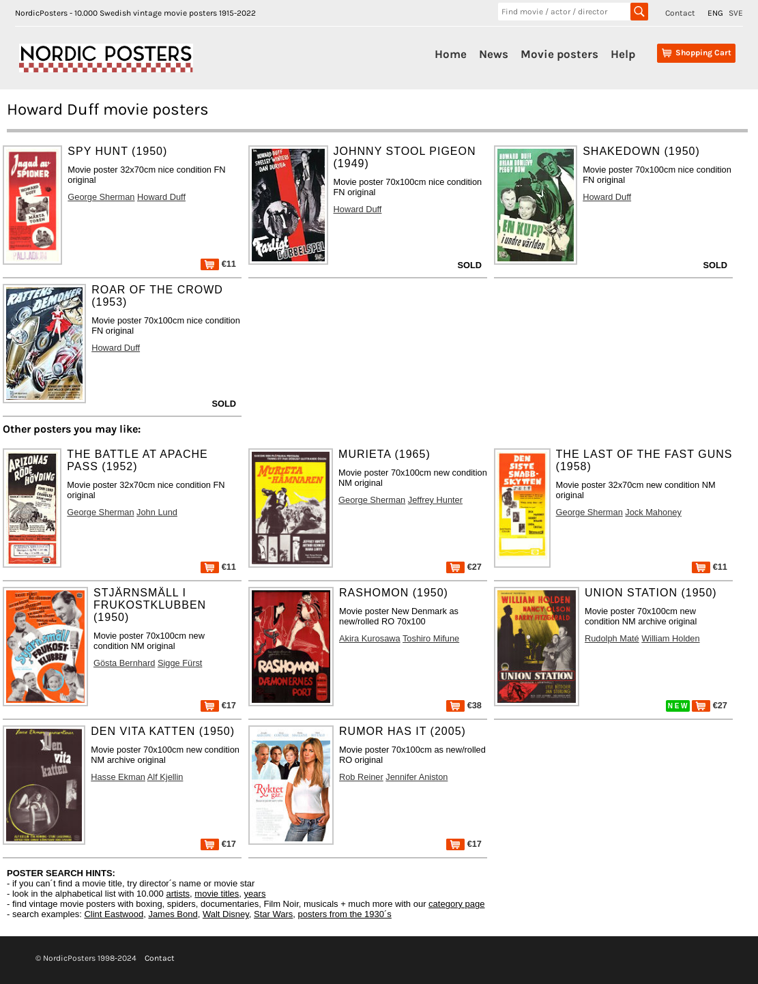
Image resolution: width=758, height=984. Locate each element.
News (493, 54)
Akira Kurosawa (369, 638)
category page (456, 904)
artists (178, 893)
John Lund (156, 512)
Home (451, 54)
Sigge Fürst (180, 663)
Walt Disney (226, 914)
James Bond (172, 914)
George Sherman (101, 197)
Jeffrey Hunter (435, 500)
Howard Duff (161, 197)
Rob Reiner (361, 777)
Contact (680, 13)
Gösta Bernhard (124, 663)
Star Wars (273, 914)
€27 (464, 567)
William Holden (670, 638)
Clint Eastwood (113, 914)
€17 (218, 705)
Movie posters (559, 54)
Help (623, 54)
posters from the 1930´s (345, 914)
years (255, 893)
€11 (218, 264)
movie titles (216, 893)
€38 (464, 705)
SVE (736, 13)
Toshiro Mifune (431, 638)
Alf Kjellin (165, 777)
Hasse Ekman (118, 777)
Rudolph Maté (612, 638)
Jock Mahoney (653, 512)
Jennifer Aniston (416, 777)
